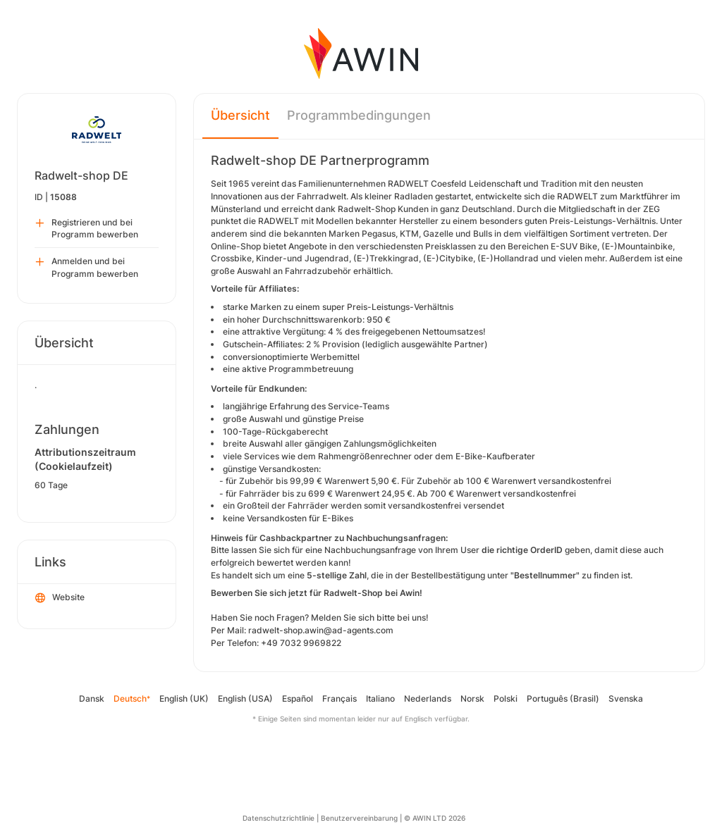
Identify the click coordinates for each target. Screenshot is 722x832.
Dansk (91, 698)
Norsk (472, 698)
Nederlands (427, 698)
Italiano (380, 698)
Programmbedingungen (359, 115)
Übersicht (240, 115)
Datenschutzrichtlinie (278, 818)
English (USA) (245, 698)
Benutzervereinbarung (359, 818)
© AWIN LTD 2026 (434, 818)
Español (297, 698)
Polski (506, 698)
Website (60, 598)
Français (339, 698)
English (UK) (184, 698)
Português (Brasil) (563, 698)
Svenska (625, 698)
